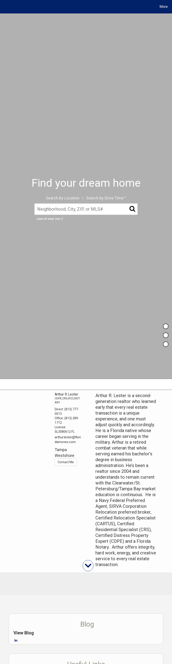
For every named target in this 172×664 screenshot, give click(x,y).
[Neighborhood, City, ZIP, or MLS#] (86, 209)
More (163, 6)
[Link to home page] (4, 6)
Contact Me (66, 462)
